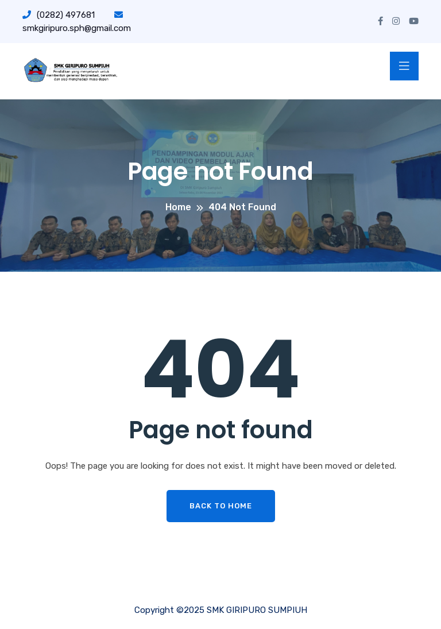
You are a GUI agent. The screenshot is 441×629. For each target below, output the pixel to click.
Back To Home (220, 505)
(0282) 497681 (58, 15)
